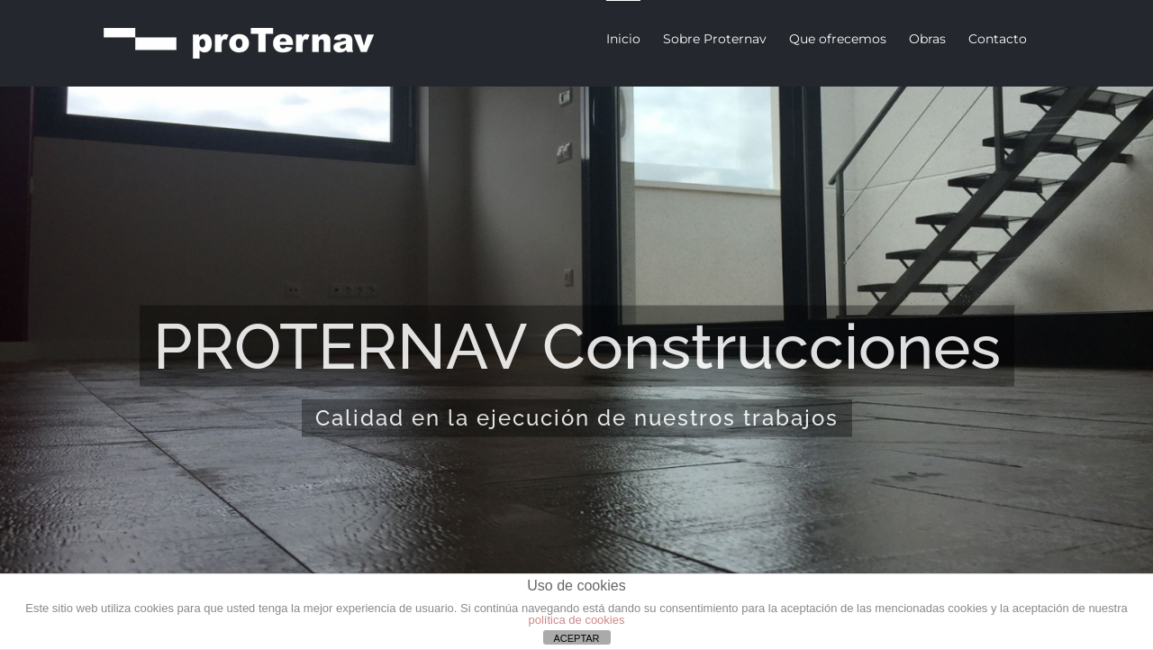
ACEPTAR (576, 638)
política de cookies (577, 620)
